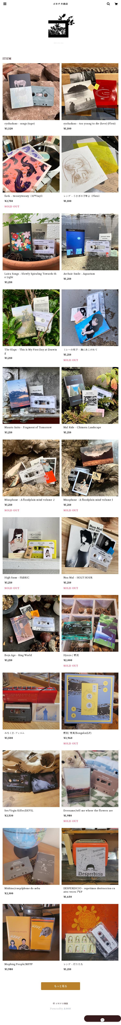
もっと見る (60, 986)
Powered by (60, 1009)
